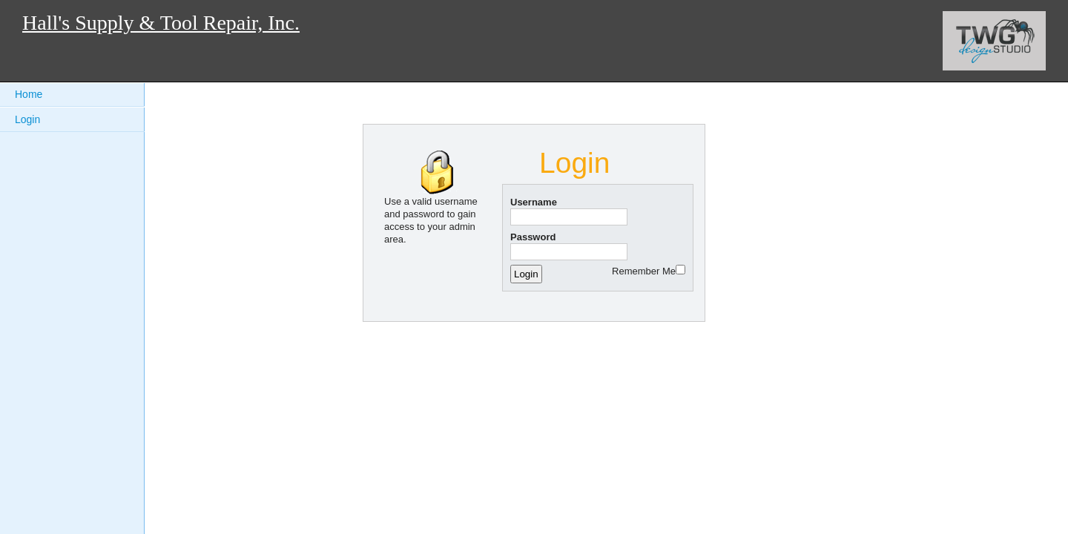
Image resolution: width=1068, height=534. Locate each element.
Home (28, 94)
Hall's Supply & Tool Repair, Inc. (161, 22)
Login (27, 119)
